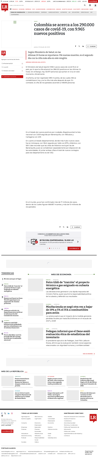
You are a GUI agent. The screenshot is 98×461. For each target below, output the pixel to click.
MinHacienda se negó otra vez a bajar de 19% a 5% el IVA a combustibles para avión (69, 309)
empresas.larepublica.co (35, 451)
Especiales (38, 427)
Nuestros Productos (69, 418)
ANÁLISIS (58, 9)
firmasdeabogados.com (51, 451)
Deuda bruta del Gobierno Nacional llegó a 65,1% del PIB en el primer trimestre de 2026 (88, 382)
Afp (91, 12)
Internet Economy (26, 435)
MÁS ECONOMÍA (88, 353)
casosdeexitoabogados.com (9, 453)
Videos (37, 442)
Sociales (17, 391)
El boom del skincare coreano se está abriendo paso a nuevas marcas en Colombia (87, 396)
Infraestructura (39, 433)
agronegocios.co (21, 451)
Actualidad (51, 376)
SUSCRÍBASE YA (74, 248)
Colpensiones (15, 14)
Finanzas (23, 429)
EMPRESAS (28, 9)
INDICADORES (85, 9)
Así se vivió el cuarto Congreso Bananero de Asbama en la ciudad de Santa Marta (23, 395)
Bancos (6, 296)
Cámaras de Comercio (33, 12)
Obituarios (38, 435)
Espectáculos (85, 12)
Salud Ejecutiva (52, 437)
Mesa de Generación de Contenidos (74, 416)
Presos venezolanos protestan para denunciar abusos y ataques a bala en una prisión (22, 382)
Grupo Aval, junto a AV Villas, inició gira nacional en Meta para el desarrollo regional (56, 395)
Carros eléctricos (53, 12)
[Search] (85, 5)
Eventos (50, 427)
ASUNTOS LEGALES (67, 9)
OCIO (33, 9)
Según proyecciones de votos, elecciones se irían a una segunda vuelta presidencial (56, 381)
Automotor (63, 12)
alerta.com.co (5, 455)
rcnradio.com (51, 453)
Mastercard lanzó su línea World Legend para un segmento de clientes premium (13, 300)
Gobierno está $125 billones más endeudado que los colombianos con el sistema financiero (13, 325)
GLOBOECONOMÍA (40, 9)
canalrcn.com (42, 453)
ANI (69, 12)
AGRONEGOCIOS (50, 9)
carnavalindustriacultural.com (28, 453)
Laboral (6, 308)
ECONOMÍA (22, 9)
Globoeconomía (52, 429)
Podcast (23, 437)
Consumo (24, 423)
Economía (51, 423)
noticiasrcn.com (61, 453)
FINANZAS (15, 9)
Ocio (49, 435)
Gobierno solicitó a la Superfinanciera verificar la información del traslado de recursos (13, 313)
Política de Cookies (69, 431)
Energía (6, 284)
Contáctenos (67, 420)
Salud (82, 391)
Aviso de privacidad (69, 423)
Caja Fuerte (38, 418)
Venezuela (18, 376)
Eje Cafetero (75, 12)
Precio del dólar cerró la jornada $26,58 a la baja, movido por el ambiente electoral (12, 337)
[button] (28, 242)
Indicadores (24, 433)
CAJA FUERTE (76, 9)
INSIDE (91, 9)
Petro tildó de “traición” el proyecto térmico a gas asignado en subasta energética (13, 288)
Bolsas (6, 332)
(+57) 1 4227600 (6, 425)
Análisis (50, 416)
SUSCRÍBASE (93, 1)
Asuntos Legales (26, 418)
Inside (49, 433)
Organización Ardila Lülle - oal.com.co (89, 452)
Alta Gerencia (38, 416)
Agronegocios (25, 416)
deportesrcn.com (16, 455)
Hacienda (6, 320)
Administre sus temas (9, 76)
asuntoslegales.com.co (8, 451)
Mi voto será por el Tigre (12, 279)
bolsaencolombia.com (66, 451)
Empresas (44, 12)
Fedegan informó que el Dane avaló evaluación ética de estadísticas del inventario (68, 334)
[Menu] (11, 9)
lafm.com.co (71, 453)
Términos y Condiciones (71, 425)
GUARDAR (91, 46)
